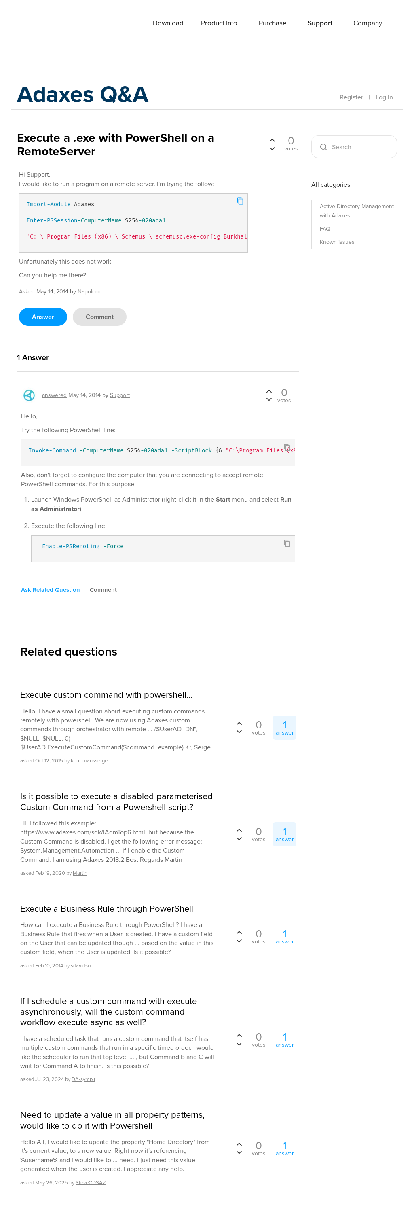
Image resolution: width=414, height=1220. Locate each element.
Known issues (337, 242)
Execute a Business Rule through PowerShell (106, 908)
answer (43, 316)
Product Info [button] (219, 23)
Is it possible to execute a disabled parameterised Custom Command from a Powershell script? (116, 802)
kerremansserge (89, 760)
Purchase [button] (273, 23)
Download (168, 23)
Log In (384, 97)
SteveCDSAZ (91, 1182)
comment (100, 316)
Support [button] (320, 23)
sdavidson (82, 965)
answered (54, 395)
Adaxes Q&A (86, 95)
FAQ (325, 229)
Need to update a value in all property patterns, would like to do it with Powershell (112, 1120)
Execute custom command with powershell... (106, 695)
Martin (80, 873)
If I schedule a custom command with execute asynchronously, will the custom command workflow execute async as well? (108, 1012)
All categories (330, 184)
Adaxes (49, 24)
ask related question (50, 589)
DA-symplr (83, 1079)
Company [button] (367, 23)
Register (351, 97)
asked (27, 291)
